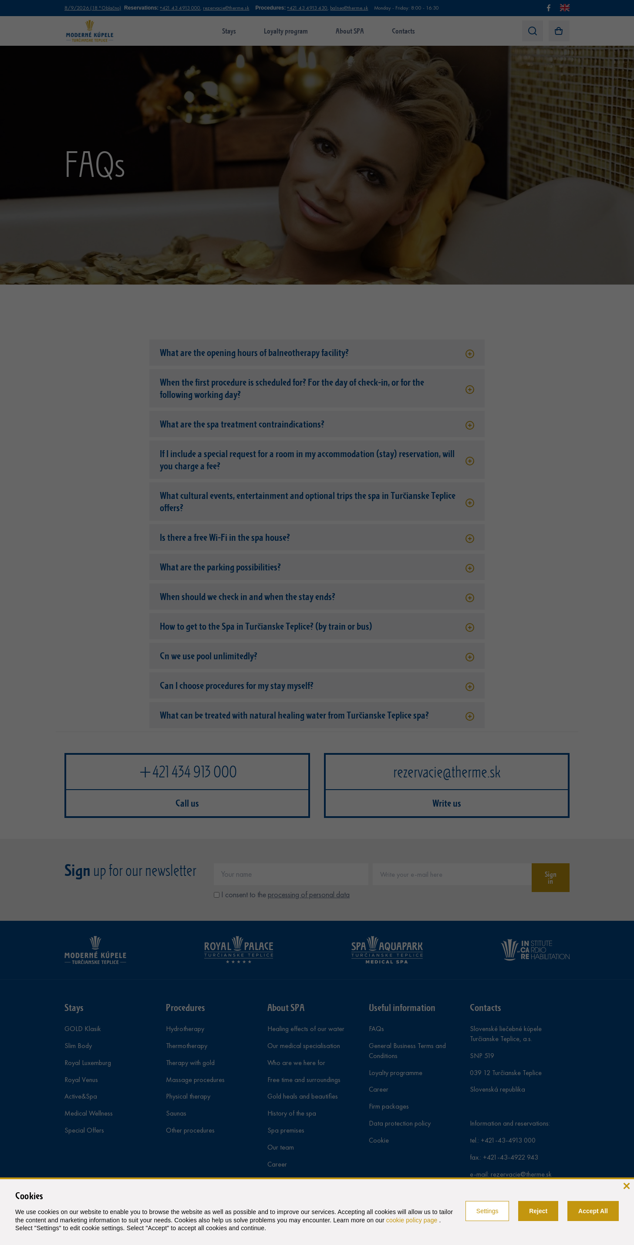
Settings (487, 1211)
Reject (538, 1211)
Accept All (593, 1211)
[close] (626, 1185)
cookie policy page (412, 1220)
